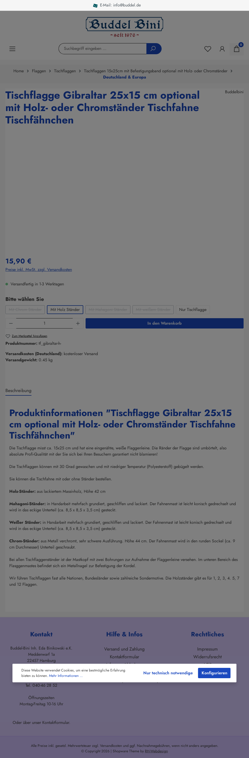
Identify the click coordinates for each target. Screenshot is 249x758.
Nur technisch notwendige (168, 673)
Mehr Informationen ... (66, 675)
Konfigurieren (214, 673)
